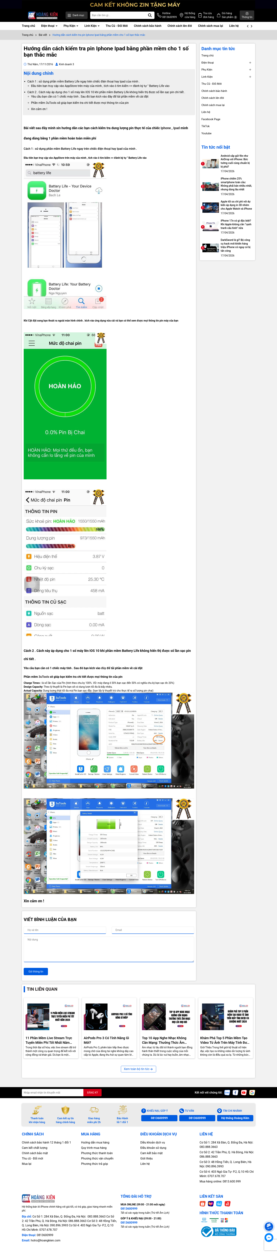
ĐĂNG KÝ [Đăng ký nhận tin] (92, 1092)
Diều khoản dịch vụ (152, 1142)
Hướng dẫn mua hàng (95, 1142)
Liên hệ (234, 26)
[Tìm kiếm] (149, 15)
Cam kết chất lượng (34, 1148)
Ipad (176, 128)
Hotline (169, 15)
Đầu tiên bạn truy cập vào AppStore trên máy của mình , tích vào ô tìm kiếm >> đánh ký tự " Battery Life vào (100, 86)
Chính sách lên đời (180, 26)
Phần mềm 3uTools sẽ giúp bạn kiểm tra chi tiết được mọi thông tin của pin (80, 103)
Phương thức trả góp (94, 1164)
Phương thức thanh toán (97, 1153)
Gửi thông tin (35, 971)
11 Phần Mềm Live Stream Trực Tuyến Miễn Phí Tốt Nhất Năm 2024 (49, 1040)
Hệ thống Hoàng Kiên (235, 1118)
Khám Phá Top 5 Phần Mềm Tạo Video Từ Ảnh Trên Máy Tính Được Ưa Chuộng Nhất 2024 (225, 1040)
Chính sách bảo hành (147, 26)
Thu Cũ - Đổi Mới (117, 26)
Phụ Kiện (70, 26)
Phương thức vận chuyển (97, 1158)
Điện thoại (48, 26)
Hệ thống (190, 15)
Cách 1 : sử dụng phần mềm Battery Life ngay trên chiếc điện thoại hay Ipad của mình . (83, 81)
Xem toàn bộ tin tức (138, 1069)
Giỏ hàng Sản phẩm (229, 15)
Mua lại (26, 1164)
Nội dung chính (38, 73)
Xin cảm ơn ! (39, 109)
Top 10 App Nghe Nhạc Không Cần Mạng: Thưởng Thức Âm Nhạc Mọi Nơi (164, 1040)
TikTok (206, 126)
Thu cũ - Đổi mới (32, 1158)
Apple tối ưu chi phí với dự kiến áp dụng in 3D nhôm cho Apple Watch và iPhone (236, 205)
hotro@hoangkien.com (45, 1240)
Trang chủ (28, 26)
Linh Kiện (90, 26)
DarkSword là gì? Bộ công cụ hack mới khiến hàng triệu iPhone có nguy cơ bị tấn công (236, 245)
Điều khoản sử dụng (153, 1148)
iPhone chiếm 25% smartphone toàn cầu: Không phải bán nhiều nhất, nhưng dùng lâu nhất (236, 184)
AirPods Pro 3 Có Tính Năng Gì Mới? (106, 1040)
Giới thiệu (146, 1158)
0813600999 (159, 1118)
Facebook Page (211, 119)
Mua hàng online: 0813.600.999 (220, 1181)
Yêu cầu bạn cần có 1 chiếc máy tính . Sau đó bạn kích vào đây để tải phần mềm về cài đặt (89, 96)
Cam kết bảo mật (151, 1153)
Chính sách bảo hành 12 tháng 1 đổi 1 (46, 1142)
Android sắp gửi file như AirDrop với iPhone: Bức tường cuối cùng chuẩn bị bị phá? (235, 161)
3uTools (44, 676)
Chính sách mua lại (210, 26)
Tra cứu (208, 15)
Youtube (207, 133)
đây (103, 668)
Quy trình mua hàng (94, 1148)
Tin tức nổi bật (216, 147)
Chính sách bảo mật (35, 1153)
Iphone (166, 128)
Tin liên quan (42, 989)
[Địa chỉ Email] (62, 1092)
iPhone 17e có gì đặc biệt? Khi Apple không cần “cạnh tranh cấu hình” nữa (236, 224)
